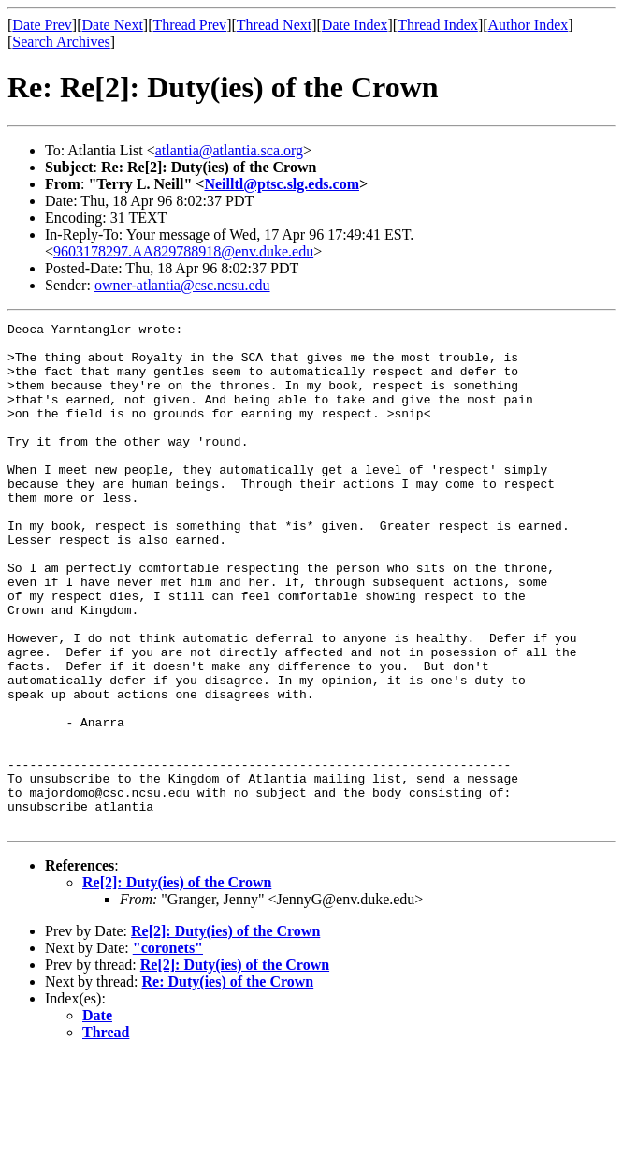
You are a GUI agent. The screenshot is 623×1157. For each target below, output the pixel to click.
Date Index (355, 25)
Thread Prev (189, 25)
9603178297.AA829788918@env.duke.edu (183, 251)
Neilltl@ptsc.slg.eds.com (281, 184)
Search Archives (60, 42)
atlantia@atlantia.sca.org (229, 150)
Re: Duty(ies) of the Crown (228, 1083)
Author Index (528, 25)
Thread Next (274, 25)
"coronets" (168, 1049)
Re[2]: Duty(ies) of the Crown (176, 983)
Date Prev (42, 25)
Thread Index (438, 25)
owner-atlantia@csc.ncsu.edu (182, 285)
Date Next (112, 25)
